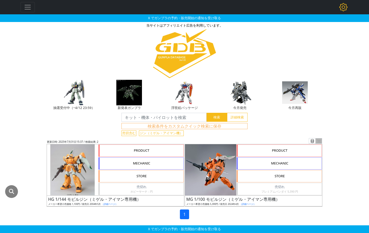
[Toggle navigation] (27, 7)
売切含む (129, 133)
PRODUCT (141, 150)
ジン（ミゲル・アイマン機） (161, 133)
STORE (142, 176)
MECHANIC (141, 163)
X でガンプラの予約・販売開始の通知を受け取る (184, 18)
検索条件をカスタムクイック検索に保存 (184, 126)
